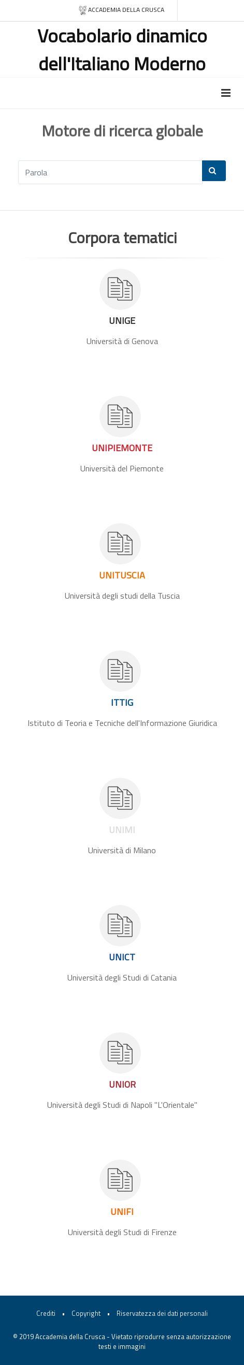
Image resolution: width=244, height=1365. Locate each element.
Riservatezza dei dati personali (162, 1313)
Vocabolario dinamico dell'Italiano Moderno (122, 49)
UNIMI (122, 830)
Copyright (86, 1313)
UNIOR (122, 1084)
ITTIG (122, 702)
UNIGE (122, 321)
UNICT (122, 957)
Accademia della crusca (121, 10)
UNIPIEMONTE (122, 448)
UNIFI (122, 1212)
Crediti (45, 1313)
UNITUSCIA (122, 575)
